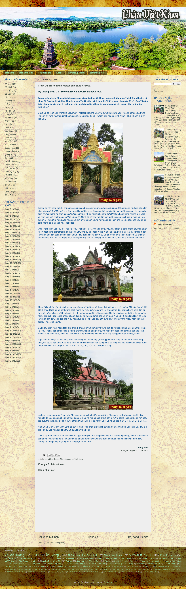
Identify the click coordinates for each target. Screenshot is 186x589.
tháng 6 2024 (10, 276)
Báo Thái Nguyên (37, 566)
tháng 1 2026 (10, 216)
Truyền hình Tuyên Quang (93, 572)
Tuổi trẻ (68, 561)
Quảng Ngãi (10, 148)
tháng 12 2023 (11, 293)
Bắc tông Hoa (26, 73)
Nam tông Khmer (76, 73)
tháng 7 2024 (10, 273)
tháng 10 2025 (11, 226)
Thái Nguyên (10, 168)
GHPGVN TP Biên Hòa (141, 555)
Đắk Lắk (8, 188)
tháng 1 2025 (10, 256)
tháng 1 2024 (10, 290)
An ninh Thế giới (154, 564)
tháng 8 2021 (10, 361)
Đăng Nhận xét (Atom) (55, 543)
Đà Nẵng (8, 185)
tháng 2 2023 (10, 324)
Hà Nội (7, 107)
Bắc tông (9, 73)
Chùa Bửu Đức (171, 153)
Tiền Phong (23, 561)
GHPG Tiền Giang (46, 555)
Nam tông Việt (97, 73)
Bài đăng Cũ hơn (138, 536)
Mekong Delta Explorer (107, 558)
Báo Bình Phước (68, 569)
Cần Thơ (8, 97)
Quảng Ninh (10, 151)
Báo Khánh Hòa (117, 569)
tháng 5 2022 (10, 351)
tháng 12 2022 (11, 331)
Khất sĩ (59, 73)
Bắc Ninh (8, 87)
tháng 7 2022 (10, 347)
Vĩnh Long (79, 459)
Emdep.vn (166, 569)
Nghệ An (8, 138)
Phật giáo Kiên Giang (161, 566)
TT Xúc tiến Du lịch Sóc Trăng (151, 561)
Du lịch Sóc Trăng (133, 566)
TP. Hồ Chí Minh (11, 161)
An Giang (9, 84)
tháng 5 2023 (10, 314)
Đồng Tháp (9, 195)
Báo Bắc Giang (169, 564)
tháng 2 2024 (10, 287)
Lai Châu (8, 124)
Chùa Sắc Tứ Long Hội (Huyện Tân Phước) (173, 131)
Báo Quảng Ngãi (20, 566)
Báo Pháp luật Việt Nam (52, 564)
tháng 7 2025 (10, 236)
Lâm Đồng (9, 131)
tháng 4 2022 (10, 354)
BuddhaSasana (55, 569)
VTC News (106, 566)
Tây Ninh (8, 175)
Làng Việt (68, 564)
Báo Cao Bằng (82, 569)
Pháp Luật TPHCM (66, 566)
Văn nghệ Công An (24, 569)
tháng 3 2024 (10, 283)
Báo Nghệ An (80, 564)
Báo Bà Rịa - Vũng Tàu (51, 561)
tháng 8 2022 (10, 344)
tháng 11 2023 (11, 297)
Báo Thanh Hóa (20, 564)
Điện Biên (9, 182)
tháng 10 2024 (11, 266)
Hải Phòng (9, 117)
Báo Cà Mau (94, 569)
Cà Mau (8, 94)
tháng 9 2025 (10, 229)
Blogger (109, 582)
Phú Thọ (8, 144)
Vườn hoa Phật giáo (128, 572)
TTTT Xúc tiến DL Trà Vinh (38, 572)
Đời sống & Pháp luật (150, 572)
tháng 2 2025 (10, 253)
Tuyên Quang (10, 171)
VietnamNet (69, 558)
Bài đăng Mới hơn (48, 536)
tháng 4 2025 (10, 246)
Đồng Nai (9, 192)
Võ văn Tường (14, 555)
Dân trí (107, 561)
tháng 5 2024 (10, 280)
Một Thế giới (177, 569)
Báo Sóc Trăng (119, 566)
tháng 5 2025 (10, 243)
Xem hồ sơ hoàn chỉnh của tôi (166, 228)
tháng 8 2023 (10, 307)
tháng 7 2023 (10, 310)
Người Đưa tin (146, 566)
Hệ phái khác (44, 73)
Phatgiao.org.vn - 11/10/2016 (134, 450)
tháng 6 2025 (10, 239)
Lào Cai (8, 128)
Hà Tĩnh (8, 111)
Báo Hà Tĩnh (170, 561)
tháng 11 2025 (11, 223)
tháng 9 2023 (10, 304)
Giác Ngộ (80, 561)
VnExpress (10, 558)
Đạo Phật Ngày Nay (40, 569)
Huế (6, 104)
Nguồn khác (51, 566)
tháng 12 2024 (11, 260)
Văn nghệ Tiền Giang (112, 572)
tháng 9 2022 (10, 341)
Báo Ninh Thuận (130, 569)
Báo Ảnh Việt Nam (29, 558)
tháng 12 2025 (11, 219)
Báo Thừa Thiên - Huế (97, 564)
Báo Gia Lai (105, 569)
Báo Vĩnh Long (144, 569)
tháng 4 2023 (10, 317)
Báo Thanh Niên (86, 558)
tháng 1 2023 (10, 327)
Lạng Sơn (9, 134)
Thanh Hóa (9, 165)
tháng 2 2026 (10, 212)
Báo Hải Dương (166, 558)
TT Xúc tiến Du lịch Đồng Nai (88, 566)
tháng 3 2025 (10, 249)
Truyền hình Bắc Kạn (74, 572)
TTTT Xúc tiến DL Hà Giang (16, 572)
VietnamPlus (11, 569)
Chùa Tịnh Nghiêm (173, 196)
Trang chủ (94, 536)
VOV (35, 561)
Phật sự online (176, 566)
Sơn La (8, 158)
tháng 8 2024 (10, 270)
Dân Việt (133, 561)
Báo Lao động (128, 558)
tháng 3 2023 (10, 320)
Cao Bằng (9, 91)
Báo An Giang (95, 561)
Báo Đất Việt (156, 569)
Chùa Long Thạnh (172, 175)
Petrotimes (140, 564)
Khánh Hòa (9, 121)
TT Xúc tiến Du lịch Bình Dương (121, 564)
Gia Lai (8, 101)
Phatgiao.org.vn (66, 459)
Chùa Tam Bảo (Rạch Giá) (171, 107)
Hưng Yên (9, 114)
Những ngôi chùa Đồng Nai (82, 555)
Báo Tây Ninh (34, 564)
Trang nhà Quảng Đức (56, 572)
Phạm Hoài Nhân (164, 225)
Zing (139, 572)
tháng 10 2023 (11, 300)
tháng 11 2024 (11, 263)
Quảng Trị (9, 155)
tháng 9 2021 (10, 357)
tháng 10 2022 (11, 337)
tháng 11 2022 (11, 334)
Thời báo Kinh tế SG (147, 558)
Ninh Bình (9, 141)
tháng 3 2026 (10, 209)
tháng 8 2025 (10, 233)
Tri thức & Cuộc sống (51, 558)
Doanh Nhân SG (120, 561)
